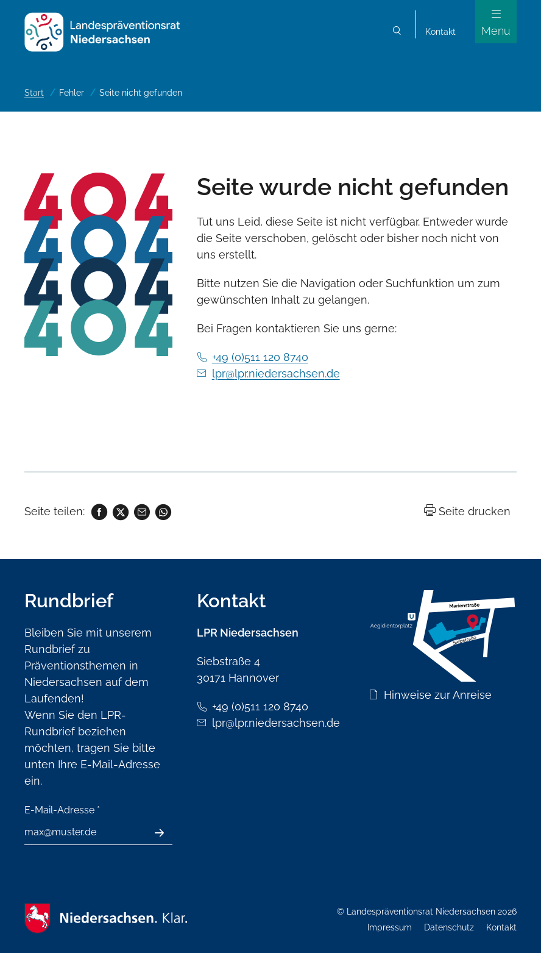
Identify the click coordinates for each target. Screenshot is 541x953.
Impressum (389, 927)
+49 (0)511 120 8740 (260, 357)
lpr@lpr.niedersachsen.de (276, 373)
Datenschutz (449, 927)
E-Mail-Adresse (62, 810)
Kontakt (440, 32)
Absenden (166, 833)
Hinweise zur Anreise (438, 694)
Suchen (397, 32)
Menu (496, 30)
